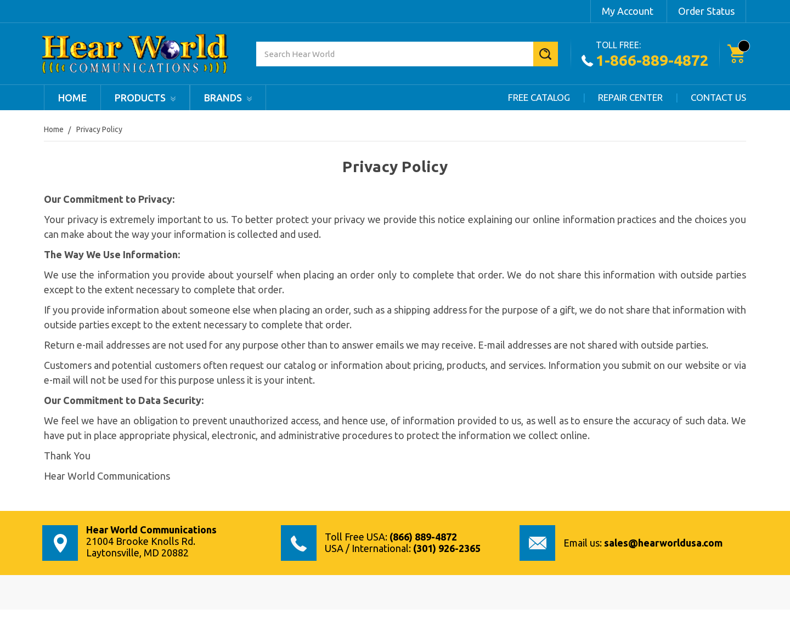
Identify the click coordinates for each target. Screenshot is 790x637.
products (145, 97)
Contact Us (718, 97)
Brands (228, 97)
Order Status (706, 10)
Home (72, 97)
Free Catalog (539, 97)
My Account (627, 10)
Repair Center (630, 97)
